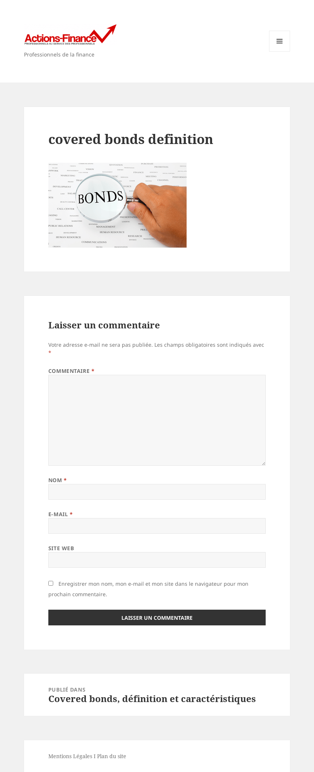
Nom (57, 480)
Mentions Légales (70, 756)
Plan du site (111, 756)
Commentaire (71, 370)
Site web (61, 548)
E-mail (60, 514)
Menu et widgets (279, 51)
